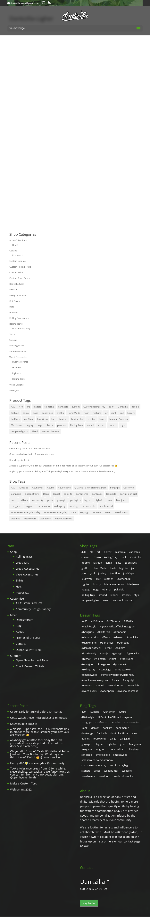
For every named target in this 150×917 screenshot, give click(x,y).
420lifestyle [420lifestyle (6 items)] (64, 487)
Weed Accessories (18, 357)
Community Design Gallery (33, 609)
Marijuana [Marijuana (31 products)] (16, 425)
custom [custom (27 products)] (76, 406)
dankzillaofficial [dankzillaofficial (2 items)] (128, 493)
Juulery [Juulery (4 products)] (131, 413)
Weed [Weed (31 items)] (108, 512)
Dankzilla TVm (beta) (29, 649)
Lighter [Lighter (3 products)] (91, 419)
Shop (13, 551)
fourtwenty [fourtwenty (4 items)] (37, 500)
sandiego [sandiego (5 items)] (74, 506)
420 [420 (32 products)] (13, 406)
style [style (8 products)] (122, 425)
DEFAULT (14, 289)
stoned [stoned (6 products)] (90, 425)
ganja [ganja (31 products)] (26, 413)
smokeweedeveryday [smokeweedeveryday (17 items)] (55, 512)
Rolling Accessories (19, 318)
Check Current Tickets (30, 666)
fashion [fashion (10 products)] (15, 413)
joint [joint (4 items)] (110, 500)
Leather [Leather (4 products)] (63, 419)
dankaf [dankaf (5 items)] (56, 493)
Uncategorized (16, 345)
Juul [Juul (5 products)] (122, 413)
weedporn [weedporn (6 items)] (45, 518)
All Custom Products (29, 603)
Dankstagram (24, 619)
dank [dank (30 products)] (111, 406)
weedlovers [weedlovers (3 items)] (30, 518)
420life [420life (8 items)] (50, 487)
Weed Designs (16, 384)
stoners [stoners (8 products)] (112, 425)
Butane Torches (20, 361)
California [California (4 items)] (128, 487)
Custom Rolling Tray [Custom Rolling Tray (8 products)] (94, 406)
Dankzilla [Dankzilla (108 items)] (111, 493)
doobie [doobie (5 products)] (135, 406)
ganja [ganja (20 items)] (50, 500)
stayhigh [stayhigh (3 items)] (84, 512)
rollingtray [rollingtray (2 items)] (59, 506)
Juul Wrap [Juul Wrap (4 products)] (42, 419)
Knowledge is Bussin (19, 459)
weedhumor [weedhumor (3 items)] (121, 512)
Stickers (13, 339)
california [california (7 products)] (49, 406)
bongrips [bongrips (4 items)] (115, 487)
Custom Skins (16, 272)
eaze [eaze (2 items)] (13, 500)
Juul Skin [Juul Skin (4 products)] (15, 419)
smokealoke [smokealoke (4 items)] (89, 506)
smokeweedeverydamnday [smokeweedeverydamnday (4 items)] (25, 512)
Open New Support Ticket (32, 660)
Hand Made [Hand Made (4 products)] (74, 413)
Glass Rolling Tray (21, 328)
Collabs (13, 250)
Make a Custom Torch (24, 772)
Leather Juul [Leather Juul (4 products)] (77, 419)
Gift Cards (14, 301)
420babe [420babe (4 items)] (23, 487)
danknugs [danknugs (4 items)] (97, 493)
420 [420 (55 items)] (13, 487)
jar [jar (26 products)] (106, 413)
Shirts (12, 334)
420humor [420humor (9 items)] (37, 487)
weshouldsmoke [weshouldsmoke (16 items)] (63, 518)
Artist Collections (18, 240)
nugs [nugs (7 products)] (39, 425)
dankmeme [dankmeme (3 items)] (82, 493)
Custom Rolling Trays (20, 266)
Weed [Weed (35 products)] (35, 431)
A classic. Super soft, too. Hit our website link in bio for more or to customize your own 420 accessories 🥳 (63, 465)
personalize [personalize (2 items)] (44, 506)
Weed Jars (14, 390)
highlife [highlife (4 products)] (97, 413)
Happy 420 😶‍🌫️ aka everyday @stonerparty (37, 752)
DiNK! (15, 244)
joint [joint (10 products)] (113, 413)
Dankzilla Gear (16, 283)
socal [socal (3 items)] (73, 512)
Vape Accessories (18, 351)
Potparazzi (17, 255)
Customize (17, 598)
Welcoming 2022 (21, 778)
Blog (18, 625)
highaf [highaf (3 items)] (87, 500)
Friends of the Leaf (28, 637)
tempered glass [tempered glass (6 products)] (19, 431)
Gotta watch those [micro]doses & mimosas (31, 454)
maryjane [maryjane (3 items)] (16, 506)
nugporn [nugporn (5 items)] (29, 506)
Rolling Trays (15, 323)
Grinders (16, 367)
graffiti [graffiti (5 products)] (60, 413)
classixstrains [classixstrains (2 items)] (32, 493)
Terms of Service (73, 895)
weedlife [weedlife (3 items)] (15, 518)
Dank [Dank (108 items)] (46, 493)
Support (15, 655)
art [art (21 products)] (28, 406)
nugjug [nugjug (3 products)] (29, 425)
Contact (21, 643)
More (13, 615)
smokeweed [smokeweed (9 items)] (106, 506)
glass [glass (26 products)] (35, 413)
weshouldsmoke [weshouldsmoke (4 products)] (50, 431)
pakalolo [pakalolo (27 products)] (61, 425)
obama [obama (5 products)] (50, 425)
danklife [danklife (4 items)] (68, 493)
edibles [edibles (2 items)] (24, 500)
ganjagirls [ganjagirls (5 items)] (75, 500)
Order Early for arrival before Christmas (29, 448)
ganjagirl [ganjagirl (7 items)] (61, 500)
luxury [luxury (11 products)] (102, 419)
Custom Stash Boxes (19, 278)
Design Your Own (18, 295)
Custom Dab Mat (17, 260)
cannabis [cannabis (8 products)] (63, 406)
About (20, 631)
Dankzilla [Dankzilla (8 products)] (123, 406)
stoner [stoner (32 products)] (101, 425)
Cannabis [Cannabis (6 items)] (16, 493)
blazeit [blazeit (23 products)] (37, 406)
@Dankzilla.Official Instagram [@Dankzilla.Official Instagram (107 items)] (90, 487)
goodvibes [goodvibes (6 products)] (47, 413)
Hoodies (13, 312)
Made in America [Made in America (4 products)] (118, 419)
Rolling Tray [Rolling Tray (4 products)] (76, 425)
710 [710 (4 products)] (21, 406)
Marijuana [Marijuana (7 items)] (121, 500)
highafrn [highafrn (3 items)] (99, 500)
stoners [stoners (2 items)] (97, 512)
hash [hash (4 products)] (86, 413)
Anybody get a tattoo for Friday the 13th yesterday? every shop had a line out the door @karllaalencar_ (62, 471)
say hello (89, 876)
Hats (11, 306)
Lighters (16, 373)
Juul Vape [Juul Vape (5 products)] (29, 419)
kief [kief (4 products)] (53, 419)
